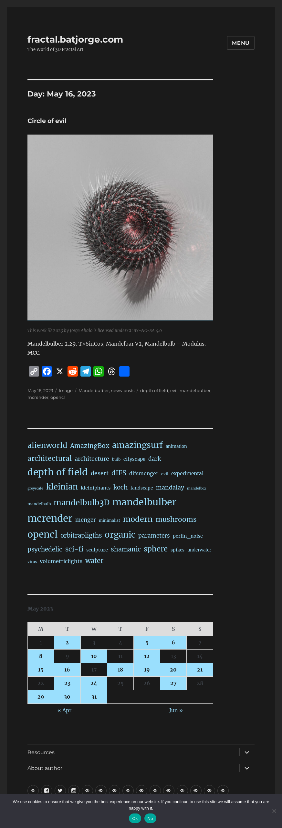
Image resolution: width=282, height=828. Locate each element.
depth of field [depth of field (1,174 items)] (57, 472)
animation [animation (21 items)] (176, 446)
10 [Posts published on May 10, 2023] (94, 656)
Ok (135, 818)
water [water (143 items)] (94, 561)
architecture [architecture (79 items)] (92, 458)
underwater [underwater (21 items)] (199, 550)
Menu (241, 43)
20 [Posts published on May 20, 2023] (173, 669)
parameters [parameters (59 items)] (154, 535)
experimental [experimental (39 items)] (187, 473)
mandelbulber (195, 390)
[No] (274, 811)
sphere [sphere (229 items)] (156, 548)
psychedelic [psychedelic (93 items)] (44, 549)
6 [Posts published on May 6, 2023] (173, 642)
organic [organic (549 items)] (120, 535)
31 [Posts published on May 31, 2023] (94, 696)
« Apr (64, 710)
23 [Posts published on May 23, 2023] (67, 683)
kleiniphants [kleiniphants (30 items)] (95, 488)
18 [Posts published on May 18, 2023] (120, 669)
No (150, 818)
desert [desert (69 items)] (100, 473)
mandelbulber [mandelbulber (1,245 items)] (144, 502)
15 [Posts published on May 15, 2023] (41, 669)
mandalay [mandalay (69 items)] (170, 487)
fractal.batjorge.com (75, 39)
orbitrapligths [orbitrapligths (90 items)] (81, 535)
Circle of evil (47, 121)
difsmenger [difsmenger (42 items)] (143, 473)
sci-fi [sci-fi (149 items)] (74, 549)
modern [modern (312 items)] (138, 519)
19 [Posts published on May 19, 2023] (147, 669)
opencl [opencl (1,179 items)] (42, 534)
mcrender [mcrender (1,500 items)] (49, 518)
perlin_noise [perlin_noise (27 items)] (188, 536)
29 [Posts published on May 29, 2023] (40, 696)
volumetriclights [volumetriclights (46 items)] (61, 561)
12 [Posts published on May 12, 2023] (147, 656)
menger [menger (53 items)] (85, 520)
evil (174, 390)
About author (44, 768)
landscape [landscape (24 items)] (142, 488)
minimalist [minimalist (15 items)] (109, 520)
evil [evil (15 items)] (164, 473)
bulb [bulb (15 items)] (116, 459)
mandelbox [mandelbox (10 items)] (196, 488)
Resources (41, 752)
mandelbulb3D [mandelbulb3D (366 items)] (82, 503)
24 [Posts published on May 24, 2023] (93, 683)
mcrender (37, 397)
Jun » (176, 710)
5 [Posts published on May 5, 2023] (147, 642)
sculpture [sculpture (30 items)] (97, 550)
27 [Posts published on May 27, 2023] (173, 683)
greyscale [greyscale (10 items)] (35, 488)
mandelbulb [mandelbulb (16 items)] (39, 503)
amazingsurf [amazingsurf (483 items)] (137, 445)
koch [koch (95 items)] (120, 487)
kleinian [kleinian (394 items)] (62, 487)
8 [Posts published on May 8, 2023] (40, 656)
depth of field (154, 390)
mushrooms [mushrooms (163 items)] (176, 519)
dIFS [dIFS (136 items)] (118, 473)
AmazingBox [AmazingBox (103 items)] (89, 445)
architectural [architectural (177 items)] (49, 458)
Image (66, 390)
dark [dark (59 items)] (154, 458)
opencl (57, 397)
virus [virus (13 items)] (32, 562)
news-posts (122, 390)
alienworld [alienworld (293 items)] (47, 445)
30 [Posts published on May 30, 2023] (67, 696)
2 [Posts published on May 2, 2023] (67, 642)
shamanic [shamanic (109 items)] (126, 549)
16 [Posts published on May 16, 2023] (67, 669)
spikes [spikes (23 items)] (177, 550)
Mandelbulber (93, 390)
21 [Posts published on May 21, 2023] (200, 669)
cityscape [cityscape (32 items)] (134, 459)
